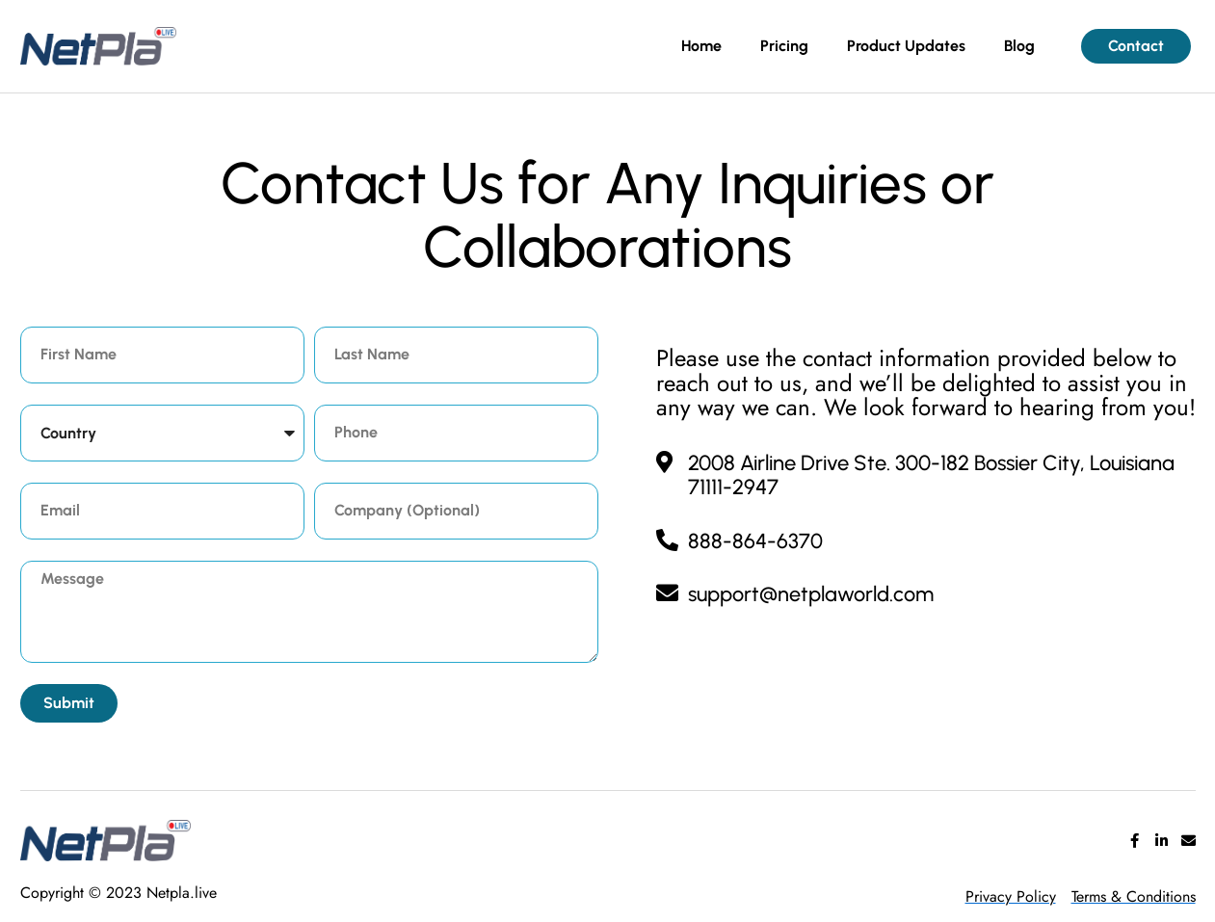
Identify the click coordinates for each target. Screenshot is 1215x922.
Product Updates (906, 46)
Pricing (784, 46)
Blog (1019, 46)
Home (701, 46)
